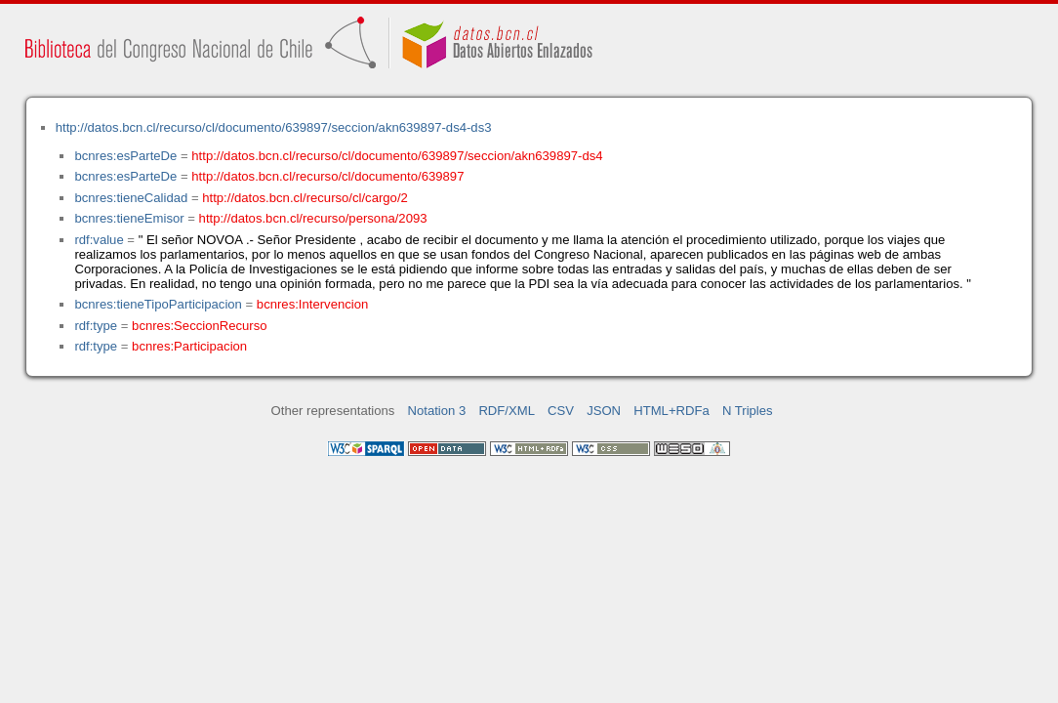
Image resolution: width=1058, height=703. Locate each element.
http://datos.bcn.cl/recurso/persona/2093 (313, 218)
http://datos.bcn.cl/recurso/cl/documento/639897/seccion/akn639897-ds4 (396, 155)
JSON (604, 410)
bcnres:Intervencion (312, 304)
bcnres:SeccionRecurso (199, 325)
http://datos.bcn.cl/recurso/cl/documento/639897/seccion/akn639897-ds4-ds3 (274, 127)
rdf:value (98, 239)
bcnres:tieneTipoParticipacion (157, 304)
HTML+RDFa (671, 410)
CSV (561, 410)
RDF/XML (506, 410)
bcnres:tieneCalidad (130, 197)
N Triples (747, 410)
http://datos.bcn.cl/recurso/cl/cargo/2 (305, 197)
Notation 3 (437, 410)
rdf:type (95, 325)
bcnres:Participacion (189, 346)
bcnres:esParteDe (125, 155)
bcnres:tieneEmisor (128, 218)
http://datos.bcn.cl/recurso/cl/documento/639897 (327, 176)
